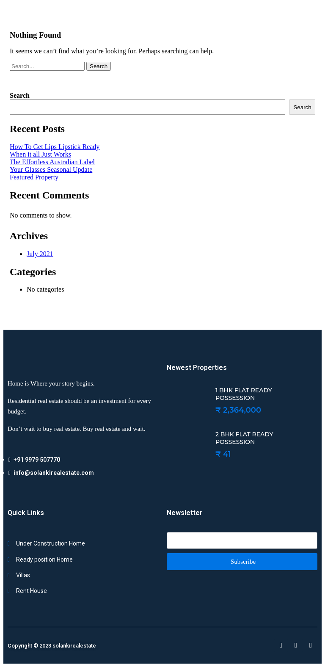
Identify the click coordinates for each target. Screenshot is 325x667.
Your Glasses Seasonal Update (51, 169)
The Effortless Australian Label (52, 161)
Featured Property (34, 177)
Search (98, 66)
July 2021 (40, 253)
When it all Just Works (40, 154)
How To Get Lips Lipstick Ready (54, 146)
